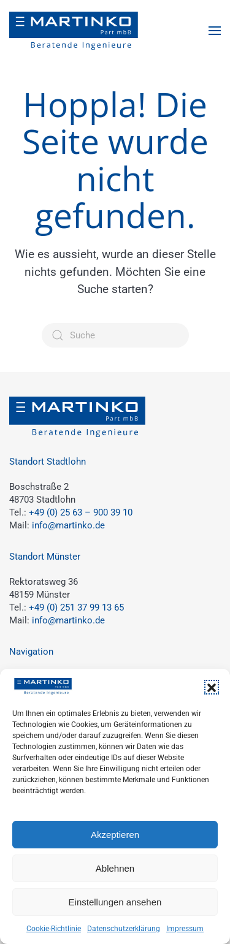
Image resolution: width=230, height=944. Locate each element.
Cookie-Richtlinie (53, 928)
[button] (211, 687)
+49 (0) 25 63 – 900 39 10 (80, 512)
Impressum (185, 928)
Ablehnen (115, 868)
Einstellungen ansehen (115, 902)
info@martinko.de (68, 525)
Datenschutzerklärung (123, 928)
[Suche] (115, 335)
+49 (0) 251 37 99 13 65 (76, 607)
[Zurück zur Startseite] (73, 30)
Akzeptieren (115, 834)
